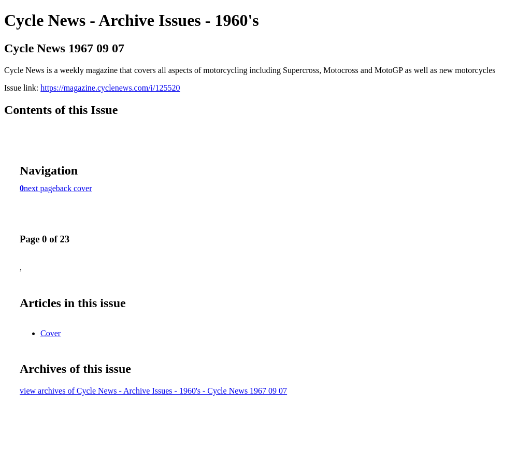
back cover (74, 188)
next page (40, 188)
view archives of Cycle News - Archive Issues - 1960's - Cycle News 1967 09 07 (153, 390)
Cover (50, 333)
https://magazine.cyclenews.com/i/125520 (110, 87)
